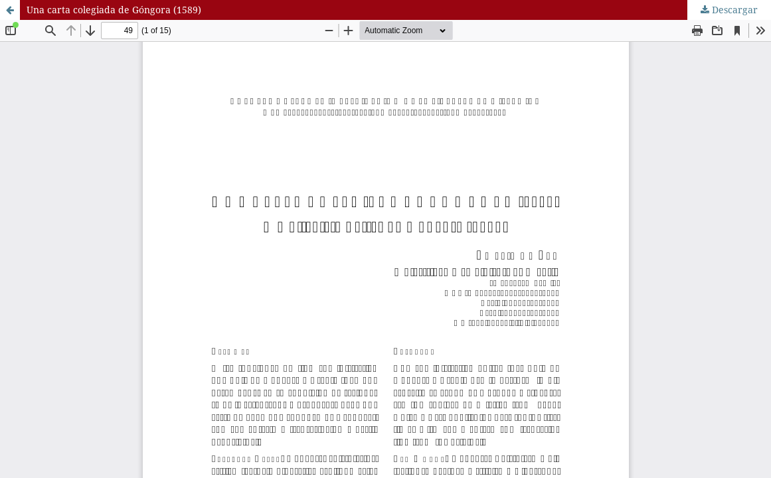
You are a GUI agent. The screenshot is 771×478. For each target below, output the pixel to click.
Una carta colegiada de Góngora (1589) (114, 9)
